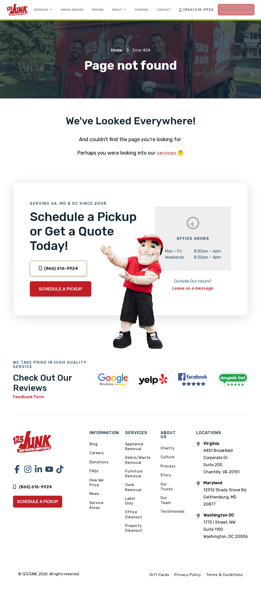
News (94, 501)
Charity (168, 455)
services (166, 159)
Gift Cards (159, 582)
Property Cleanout (133, 535)
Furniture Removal (134, 481)
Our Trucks (167, 494)
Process (168, 473)
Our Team (166, 507)
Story (166, 482)
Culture (168, 464)
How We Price (96, 490)
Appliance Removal (134, 454)
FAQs (94, 478)
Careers (96, 460)
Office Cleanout (133, 522)
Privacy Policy (187, 582)
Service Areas (96, 512)
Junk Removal (133, 494)
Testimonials (173, 519)
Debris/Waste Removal (138, 467)
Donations (99, 469)
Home (116, 56)
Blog (93, 451)
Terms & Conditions (224, 582)
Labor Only (130, 508)
